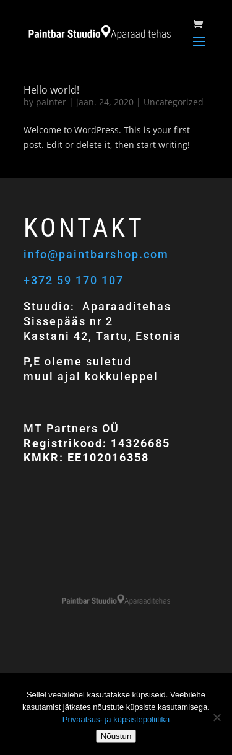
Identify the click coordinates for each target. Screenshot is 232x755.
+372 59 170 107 (74, 280)
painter (51, 102)
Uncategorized (174, 102)
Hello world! (51, 90)
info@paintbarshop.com (98, 254)
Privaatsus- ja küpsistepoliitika (116, 719)
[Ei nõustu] (216, 717)
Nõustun (116, 736)
